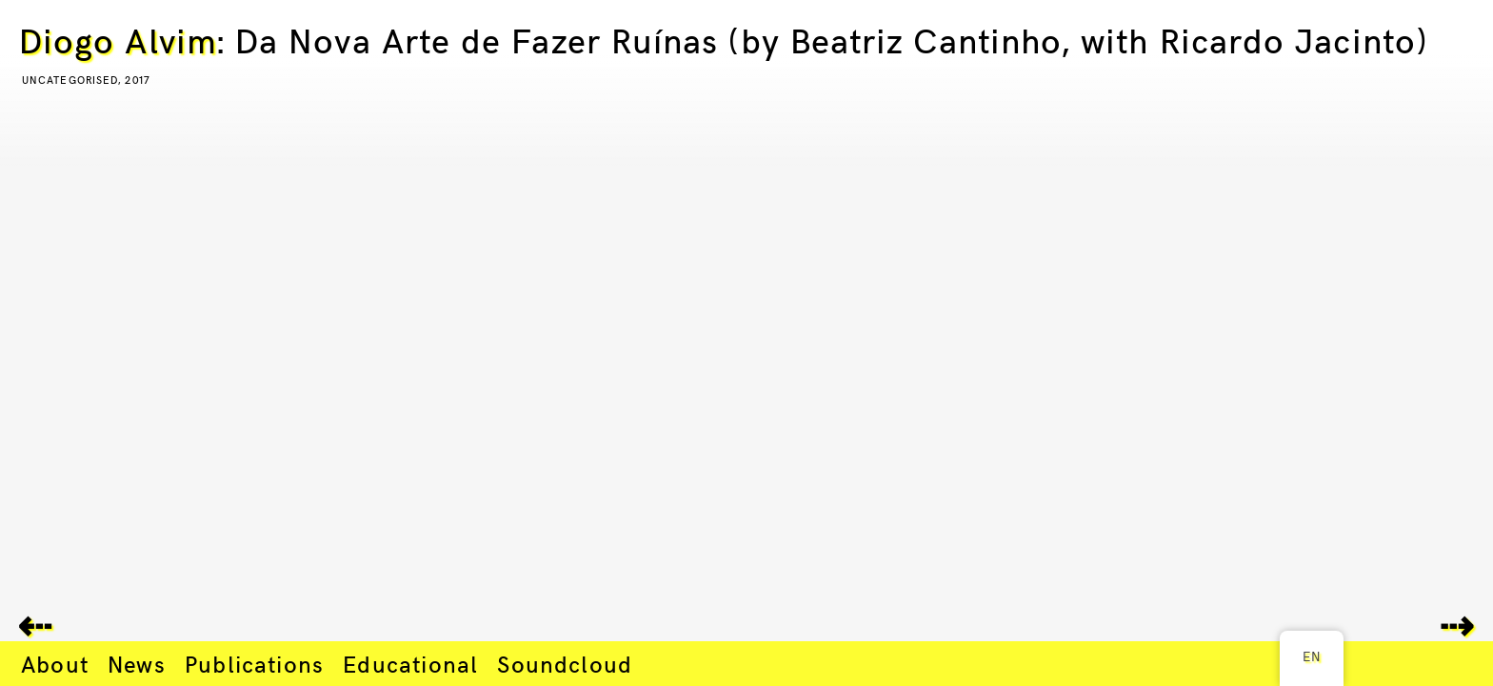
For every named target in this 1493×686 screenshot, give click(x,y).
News (137, 663)
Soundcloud (564, 663)
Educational (410, 663)
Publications (254, 663)
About (55, 663)
